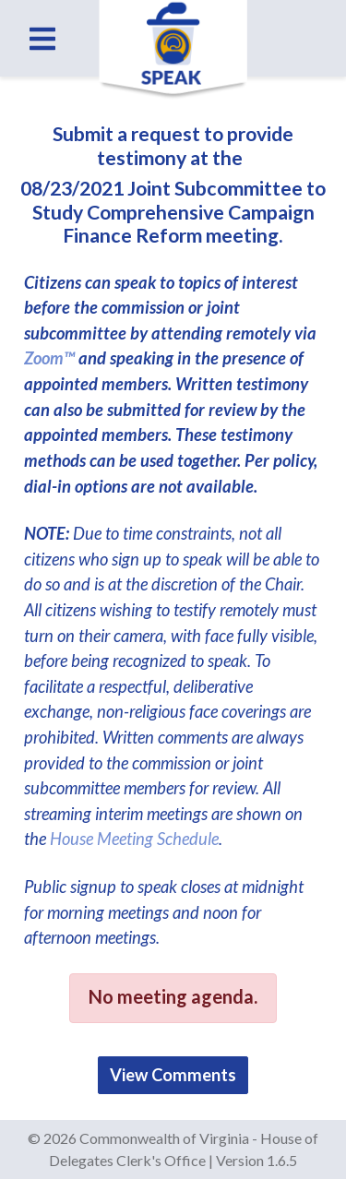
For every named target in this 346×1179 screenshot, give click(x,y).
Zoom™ (49, 358)
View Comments (173, 1075)
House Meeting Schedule (134, 838)
